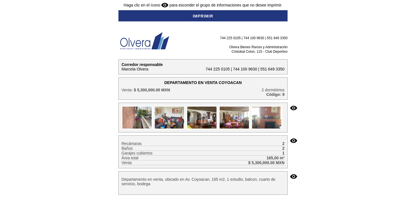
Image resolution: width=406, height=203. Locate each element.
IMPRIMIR (203, 16)
